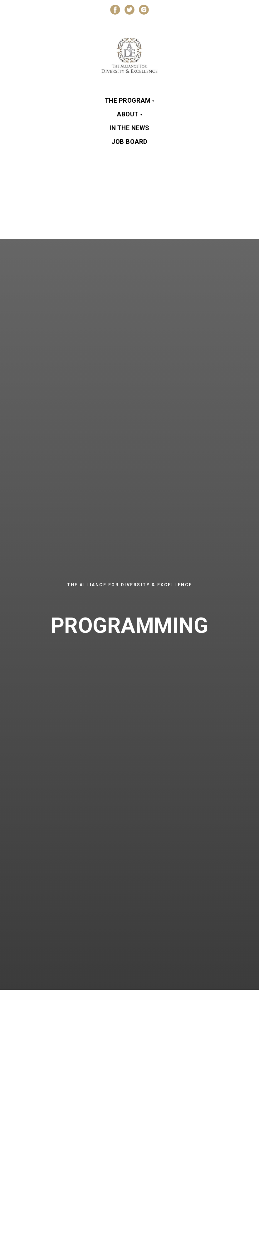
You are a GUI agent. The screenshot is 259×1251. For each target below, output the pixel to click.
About (128, 114)
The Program (128, 100)
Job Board (129, 141)
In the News (129, 128)
